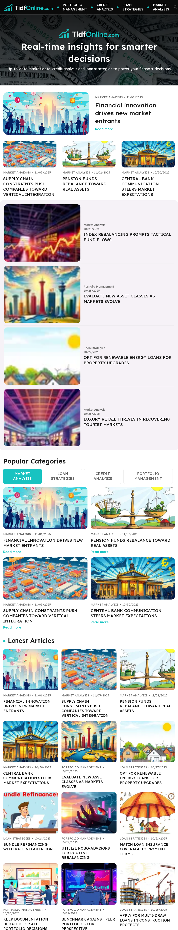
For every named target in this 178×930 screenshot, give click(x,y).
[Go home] (28, 7)
